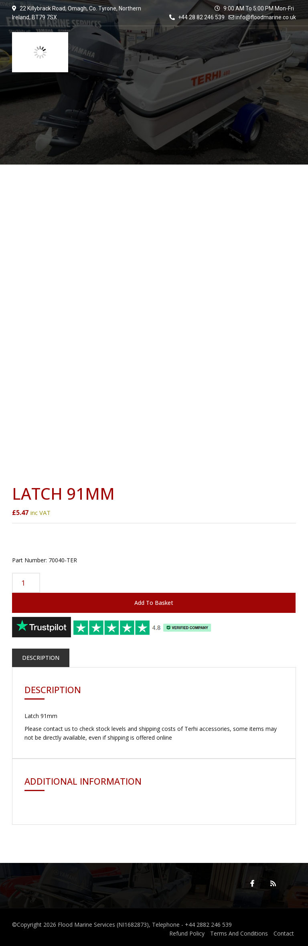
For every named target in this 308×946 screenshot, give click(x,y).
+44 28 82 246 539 (197, 17)
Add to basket (153, 602)
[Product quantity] (26, 583)
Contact (284, 933)
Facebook (252, 883)
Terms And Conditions (239, 933)
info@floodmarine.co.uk (265, 17)
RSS (273, 883)
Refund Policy (187, 933)
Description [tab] (40, 657)
